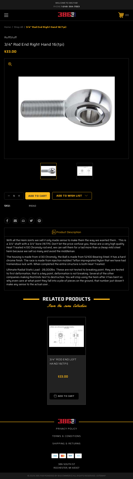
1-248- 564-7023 (70, 6)
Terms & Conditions (66, 436)
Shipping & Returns (66, 443)
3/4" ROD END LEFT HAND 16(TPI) (63, 361)
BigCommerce (65, 475)
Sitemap (101, 475)
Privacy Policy (66, 428)
